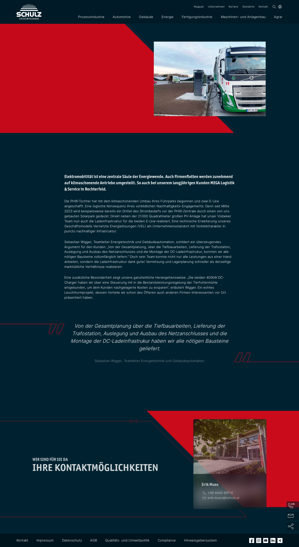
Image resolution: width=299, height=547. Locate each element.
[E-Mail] (223, 498)
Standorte (248, 6)
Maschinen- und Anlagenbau (243, 17)
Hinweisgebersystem (200, 540)
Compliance (167, 540)
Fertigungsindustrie (197, 17)
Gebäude (146, 17)
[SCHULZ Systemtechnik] (29, 12)
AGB (93, 540)
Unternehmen (216, 6)
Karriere (233, 6)
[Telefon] (220, 493)
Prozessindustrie (91, 17)
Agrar (278, 17)
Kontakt (263, 6)
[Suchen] (274, 6)
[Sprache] (279, 6)
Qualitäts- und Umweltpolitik (127, 540)
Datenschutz (72, 540)
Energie (168, 17)
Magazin (199, 6)
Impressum (45, 540)
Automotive (122, 17)
